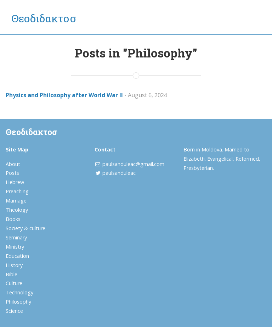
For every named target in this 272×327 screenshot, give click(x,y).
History (14, 265)
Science (14, 310)
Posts (12, 173)
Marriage (16, 200)
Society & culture (25, 228)
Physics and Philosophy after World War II (64, 95)
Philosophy (18, 301)
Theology (17, 209)
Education (17, 256)
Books (13, 219)
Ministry (15, 246)
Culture (14, 283)
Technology (19, 292)
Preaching (17, 191)
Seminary (16, 237)
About (13, 164)
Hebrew (15, 182)
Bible (11, 274)
